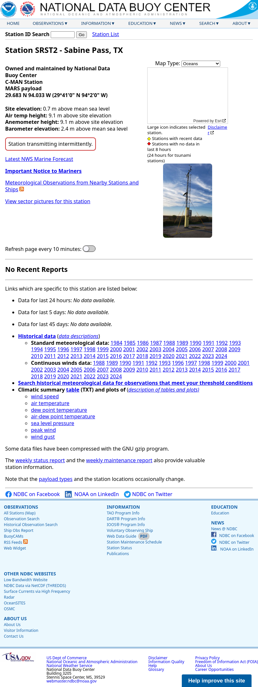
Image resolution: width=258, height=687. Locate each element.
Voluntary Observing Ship (130, 530)
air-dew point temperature (63, 416)
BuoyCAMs (13, 536)
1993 (235, 342)
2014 (90, 356)
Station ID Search (27, 34)
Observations (48, 23)
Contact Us (14, 636)
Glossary (156, 669)
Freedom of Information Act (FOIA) (226, 661)
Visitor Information (21, 630)
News (176, 23)
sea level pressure (52, 423)
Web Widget (15, 548)
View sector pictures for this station (47, 201)
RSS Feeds (16, 542)
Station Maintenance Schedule (134, 542)
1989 (182, 342)
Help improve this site (216, 681)
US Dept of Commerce (66, 658)
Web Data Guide (121, 536)
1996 (63, 349)
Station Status (119, 548)
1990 (195, 342)
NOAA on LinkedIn (92, 494)
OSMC (9, 609)
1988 (169, 342)
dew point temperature (59, 409)
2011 (50, 356)
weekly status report (40, 460)
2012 (63, 356)
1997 (76, 349)
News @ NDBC (224, 529)
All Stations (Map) (20, 513)
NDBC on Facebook (32, 494)
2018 (142, 356)
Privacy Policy (207, 658)
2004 (169, 349)
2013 (76, 356)
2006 (195, 349)
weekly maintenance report (119, 460)
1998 (90, 349)
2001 (129, 349)
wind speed (45, 396)
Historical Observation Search (30, 524)
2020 (169, 356)
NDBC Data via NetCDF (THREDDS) (35, 585)
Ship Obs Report (18, 530)
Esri (218, 121)
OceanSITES (15, 603)
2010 (37, 356)
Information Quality (166, 661)
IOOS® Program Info (126, 524)
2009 (235, 349)
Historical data (37, 336)
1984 (116, 342)
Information (96, 23)
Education (140, 23)
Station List (105, 34)
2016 (116, 356)
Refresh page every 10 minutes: (43, 249)
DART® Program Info (126, 519)
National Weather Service (69, 665)
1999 (103, 349)
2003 (155, 349)
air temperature (50, 403)
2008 (221, 349)
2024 (221, 356)
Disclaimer (217, 129)
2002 (142, 349)
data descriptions (78, 336)
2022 (195, 356)
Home (13, 23)
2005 (182, 349)
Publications (118, 553)
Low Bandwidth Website (25, 579)
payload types (55, 479)
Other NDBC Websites (30, 574)
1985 (130, 342)
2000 (116, 349)
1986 (143, 342)
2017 (129, 356)
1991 (209, 342)
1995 (50, 349)
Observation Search (21, 519)
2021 (182, 356)
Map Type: (168, 63)
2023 (208, 356)
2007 (208, 349)
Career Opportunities (214, 669)
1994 (37, 349)
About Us (15, 618)
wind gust (43, 436)
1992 (222, 342)
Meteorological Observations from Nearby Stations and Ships (72, 186)
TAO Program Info (123, 513)
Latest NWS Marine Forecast (39, 159)
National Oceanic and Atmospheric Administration (92, 661)
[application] (188, 96)
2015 (103, 356)
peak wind (43, 429)
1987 (156, 342)
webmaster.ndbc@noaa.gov (71, 681)
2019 (155, 356)
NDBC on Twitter (148, 494)
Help (153, 665)
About (239, 23)
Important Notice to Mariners (43, 170)
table (72, 389)
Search (207, 23)
